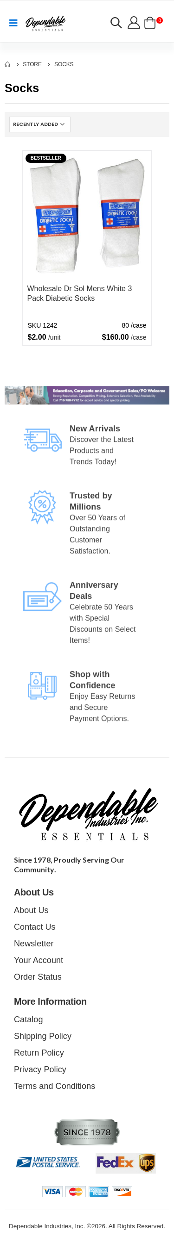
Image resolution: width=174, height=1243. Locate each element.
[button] (116, 24)
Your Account (38, 960)
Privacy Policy (40, 1069)
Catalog (28, 1019)
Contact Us (35, 927)
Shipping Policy (42, 1036)
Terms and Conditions (54, 1086)
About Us (31, 910)
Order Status (38, 977)
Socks (63, 64)
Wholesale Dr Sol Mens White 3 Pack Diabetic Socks (79, 294)
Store (32, 64)
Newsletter (34, 943)
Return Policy (39, 1052)
